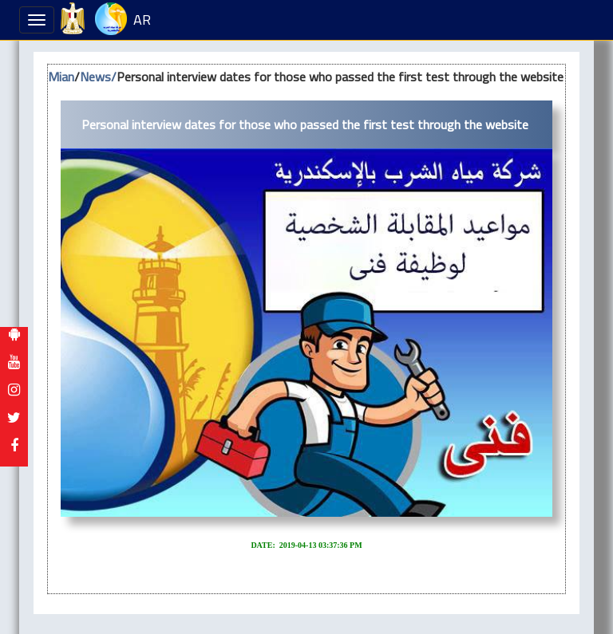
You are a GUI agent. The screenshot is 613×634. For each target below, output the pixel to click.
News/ (98, 77)
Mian (61, 77)
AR (142, 19)
